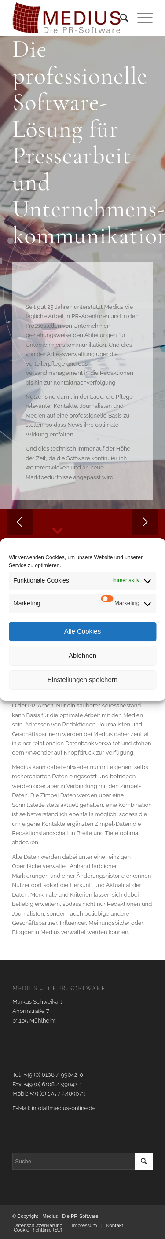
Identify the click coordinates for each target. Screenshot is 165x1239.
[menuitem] (119, 18)
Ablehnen (82, 655)
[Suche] (119, 18)
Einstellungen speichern (82, 679)
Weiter (145, 522)
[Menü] (140, 18)
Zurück (20, 522)
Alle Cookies (82, 631)
